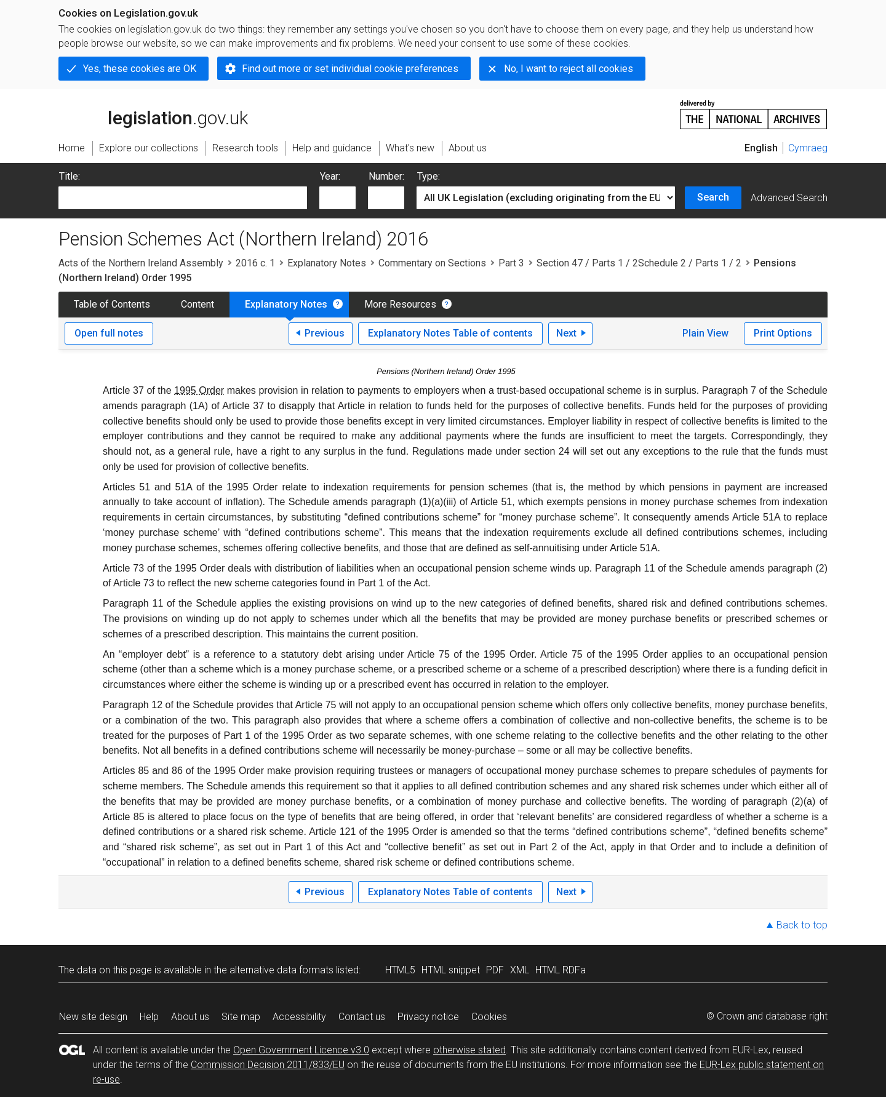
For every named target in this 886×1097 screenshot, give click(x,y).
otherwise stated (469, 1050)
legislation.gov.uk (153, 114)
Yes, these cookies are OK (139, 68)
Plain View (705, 333)
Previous (325, 333)
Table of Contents (112, 304)
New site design (93, 1017)
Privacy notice (428, 1017)
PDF (495, 970)
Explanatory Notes (326, 263)
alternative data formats (281, 970)
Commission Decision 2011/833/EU (268, 1065)
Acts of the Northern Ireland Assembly (140, 263)
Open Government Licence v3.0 (301, 1050)
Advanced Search (789, 198)
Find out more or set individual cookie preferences (350, 68)
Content (197, 304)
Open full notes (108, 333)
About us (190, 1017)
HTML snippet (450, 970)
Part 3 (511, 263)
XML (519, 970)
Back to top (802, 925)
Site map (241, 1017)
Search (713, 197)
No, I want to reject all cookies (568, 68)
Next (566, 333)
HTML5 (400, 970)
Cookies (489, 1017)
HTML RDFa (560, 970)
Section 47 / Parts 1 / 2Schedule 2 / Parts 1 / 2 (639, 263)
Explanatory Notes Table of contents (450, 333)
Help (149, 1017)
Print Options (783, 333)
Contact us (361, 1017)
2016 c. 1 (255, 263)
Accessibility (299, 1017)
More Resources (400, 304)
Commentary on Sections (432, 263)
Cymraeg (808, 148)
